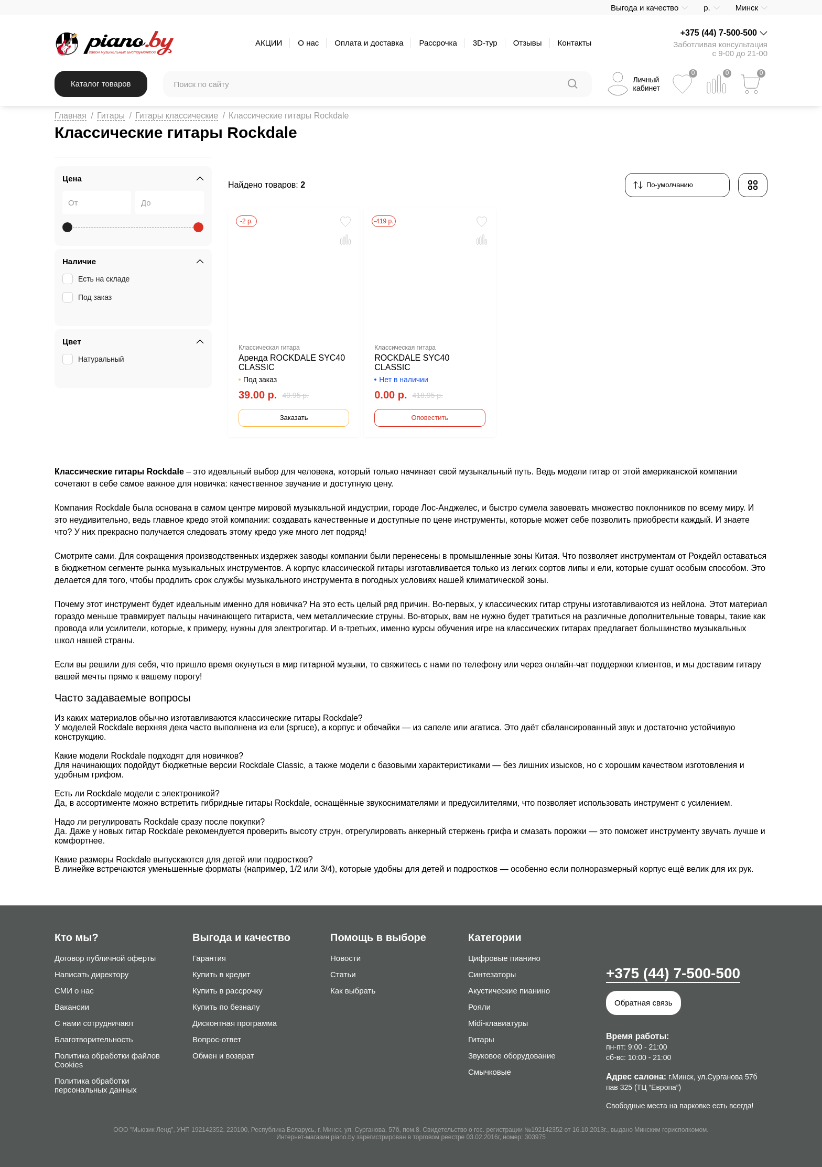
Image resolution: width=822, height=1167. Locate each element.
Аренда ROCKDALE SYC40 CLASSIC (292, 362)
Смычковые (489, 1071)
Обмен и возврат (223, 1055)
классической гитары (363, 568)
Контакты (575, 42)
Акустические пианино (509, 990)
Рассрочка (438, 42)
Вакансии (72, 1006)
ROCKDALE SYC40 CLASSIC (411, 362)
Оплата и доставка (368, 42)
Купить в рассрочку (227, 990)
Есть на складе (96, 279)
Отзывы (527, 42)
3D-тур (485, 42)
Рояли (479, 1006)
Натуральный (94, 359)
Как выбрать (352, 990)
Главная (70, 115)
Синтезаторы (492, 974)
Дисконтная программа (234, 1023)
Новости (345, 958)
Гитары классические (176, 115)
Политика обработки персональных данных (96, 1085)
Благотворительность (94, 1039)
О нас (308, 42)
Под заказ (88, 297)
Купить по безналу (225, 1006)
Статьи (343, 974)
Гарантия (209, 958)
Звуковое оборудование (512, 1055)
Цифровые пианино (504, 958)
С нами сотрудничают (94, 1023)
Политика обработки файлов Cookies (107, 1060)
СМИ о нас (74, 990)
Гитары (111, 115)
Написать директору (91, 974)
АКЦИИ (268, 42)
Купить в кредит (221, 974)
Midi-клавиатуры (498, 1023)
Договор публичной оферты (105, 958)
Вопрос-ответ (216, 1039)
